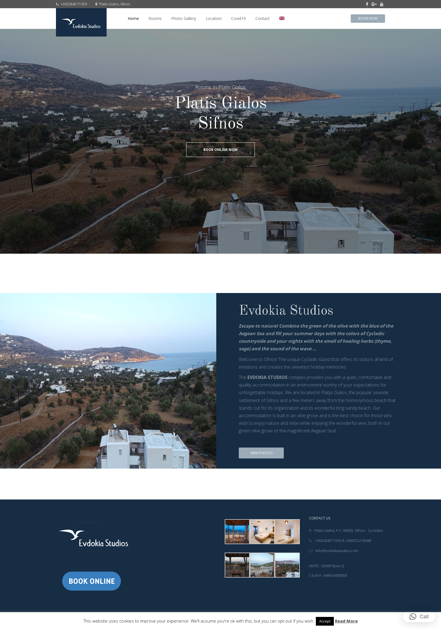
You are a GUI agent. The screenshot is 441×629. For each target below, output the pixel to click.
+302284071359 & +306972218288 (340, 540)
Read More (346, 621)
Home (133, 18)
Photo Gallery (183, 18)
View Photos (261, 453)
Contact (262, 18)
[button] (419, 616)
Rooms (155, 18)
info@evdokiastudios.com (333, 550)
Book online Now (220, 149)
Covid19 (238, 18)
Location (214, 18)
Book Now (367, 18)
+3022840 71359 (71, 4)
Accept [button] (324, 621)
